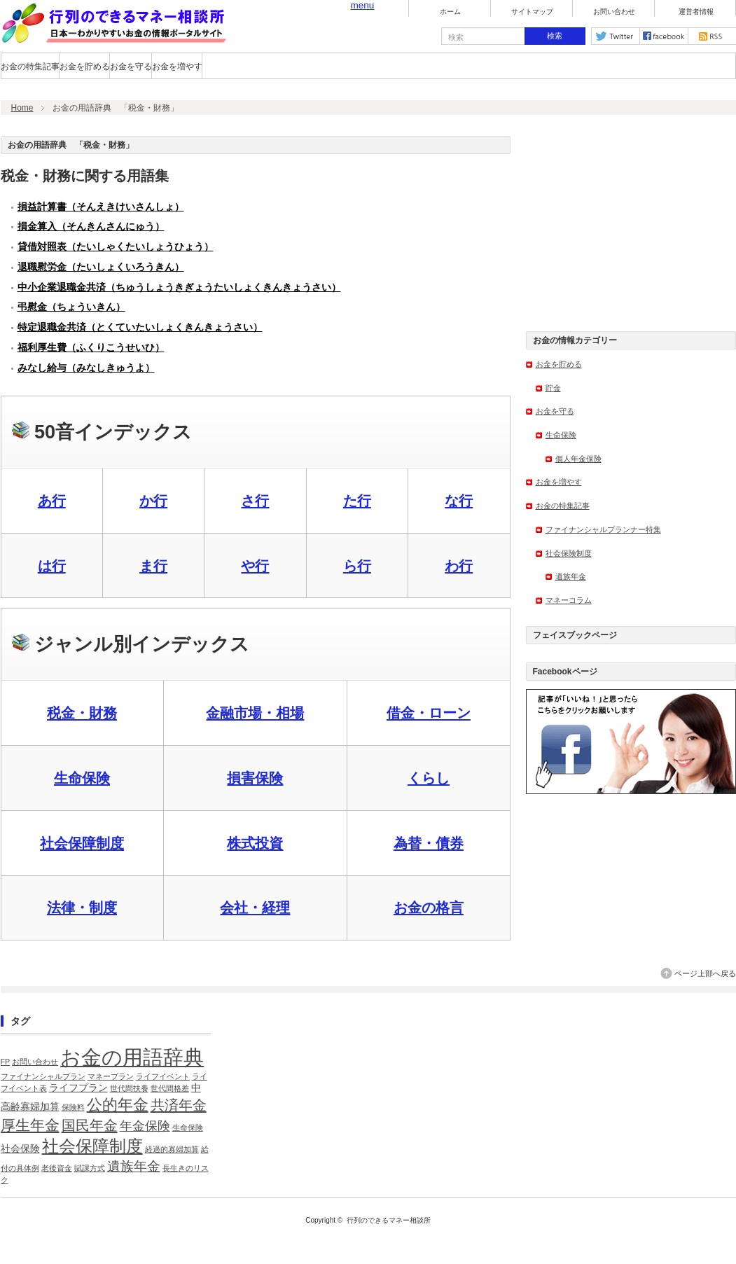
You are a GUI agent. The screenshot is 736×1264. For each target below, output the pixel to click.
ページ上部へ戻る (705, 973)
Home (22, 108)
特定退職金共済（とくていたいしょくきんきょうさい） (140, 327)
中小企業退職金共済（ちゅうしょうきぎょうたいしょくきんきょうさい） (179, 287)
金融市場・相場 (255, 713)
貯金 (553, 388)
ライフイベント (163, 1076)
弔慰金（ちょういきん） (71, 307)
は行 (52, 566)
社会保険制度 (569, 553)
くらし (429, 778)
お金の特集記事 (30, 66)
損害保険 (255, 778)
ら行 (357, 566)
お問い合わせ (614, 11)
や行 (255, 566)
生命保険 (82, 778)
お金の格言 (429, 907)
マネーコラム (569, 600)
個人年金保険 (578, 458)
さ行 (255, 500)
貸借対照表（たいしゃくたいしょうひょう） (116, 247)
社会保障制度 (82, 843)
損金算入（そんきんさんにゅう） (91, 226)
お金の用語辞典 (132, 1057)
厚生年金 (30, 1125)
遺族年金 (570, 576)
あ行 (52, 500)
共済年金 (179, 1105)
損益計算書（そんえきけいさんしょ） (101, 207)
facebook (663, 36)
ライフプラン (78, 1088)
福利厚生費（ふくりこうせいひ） (91, 347)
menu (363, 5)
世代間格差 (170, 1088)
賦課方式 (89, 1168)
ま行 (153, 566)
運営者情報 (696, 11)
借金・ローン (429, 713)
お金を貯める (85, 66)
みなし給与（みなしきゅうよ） (86, 368)
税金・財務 (82, 713)
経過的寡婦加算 (172, 1149)
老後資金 (56, 1168)
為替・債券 (429, 843)
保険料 (73, 1107)
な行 (459, 500)
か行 (153, 500)
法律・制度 (82, 907)
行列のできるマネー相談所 (389, 1220)
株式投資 (255, 843)
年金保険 (145, 1126)
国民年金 (90, 1125)
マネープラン (111, 1076)
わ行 (459, 566)
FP (6, 1061)
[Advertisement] (631, 223)
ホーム (450, 11)
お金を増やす (177, 66)
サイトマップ (532, 11)
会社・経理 (255, 907)
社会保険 (20, 1149)
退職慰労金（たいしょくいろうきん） (101, 267)
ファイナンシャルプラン (43, 1076)
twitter (615, 36)
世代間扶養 (129, 1088)
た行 (357, 500)
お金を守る (131, 66)
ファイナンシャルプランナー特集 (603, 529)
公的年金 (117, 1104)
